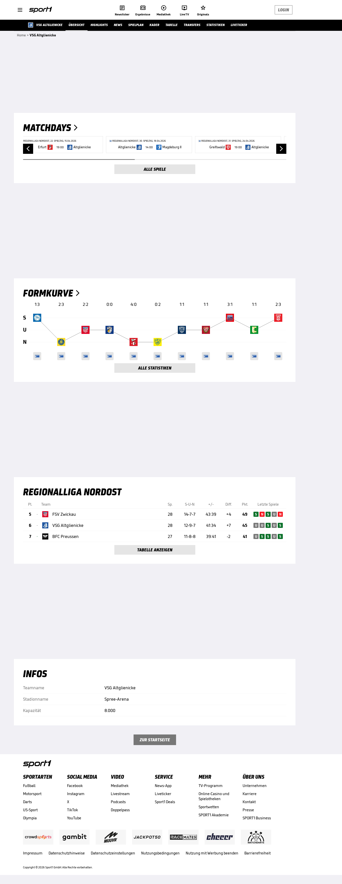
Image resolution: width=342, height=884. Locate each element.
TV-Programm (211, 785)
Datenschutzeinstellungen (113, 853)
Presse (248, 809)
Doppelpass (120, 809)
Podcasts (118, 801)
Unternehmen (255, 785)
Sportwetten (209, 806)
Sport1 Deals (165, 801)
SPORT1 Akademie (214, 815)
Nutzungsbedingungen (160, 853)
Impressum (32, 853)
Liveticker (163, 793)
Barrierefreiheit (257, 853)
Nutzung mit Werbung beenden (212, 853)
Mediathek (120, 785)
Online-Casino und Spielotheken (214, 796)
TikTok (72, 809)
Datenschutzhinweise (67, 853)
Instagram (75, 793)
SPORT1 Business (257, 818)
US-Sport (30, 809)
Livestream (120, 793)
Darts (27, 801)
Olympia (30, 818)
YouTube (74, 818)
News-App (163, 785)
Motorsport (32, 793)
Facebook (75, 785)
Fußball (29, 785)
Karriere (249, 793)
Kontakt (249, 801)
